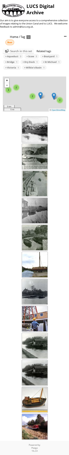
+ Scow (31, 56)
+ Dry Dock (30, 62)
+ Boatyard (49, 56)
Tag (22, 37)
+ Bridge (11, 62)
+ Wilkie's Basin (34, 67)
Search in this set (21, 51)
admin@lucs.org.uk (23, 26)
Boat (9, 42)
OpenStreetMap (58, 110)
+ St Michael (51, 62)
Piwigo (34, 447)
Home (14, 37)
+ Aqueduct (13, 56)
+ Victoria (12, 67)
